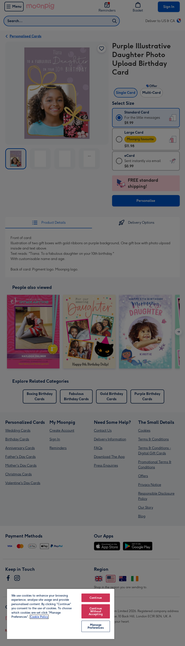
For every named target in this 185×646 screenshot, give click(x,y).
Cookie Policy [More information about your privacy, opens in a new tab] (39, 616)
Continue (96, 597)
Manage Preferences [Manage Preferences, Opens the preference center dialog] (96, 626)
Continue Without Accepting (96, 611)
